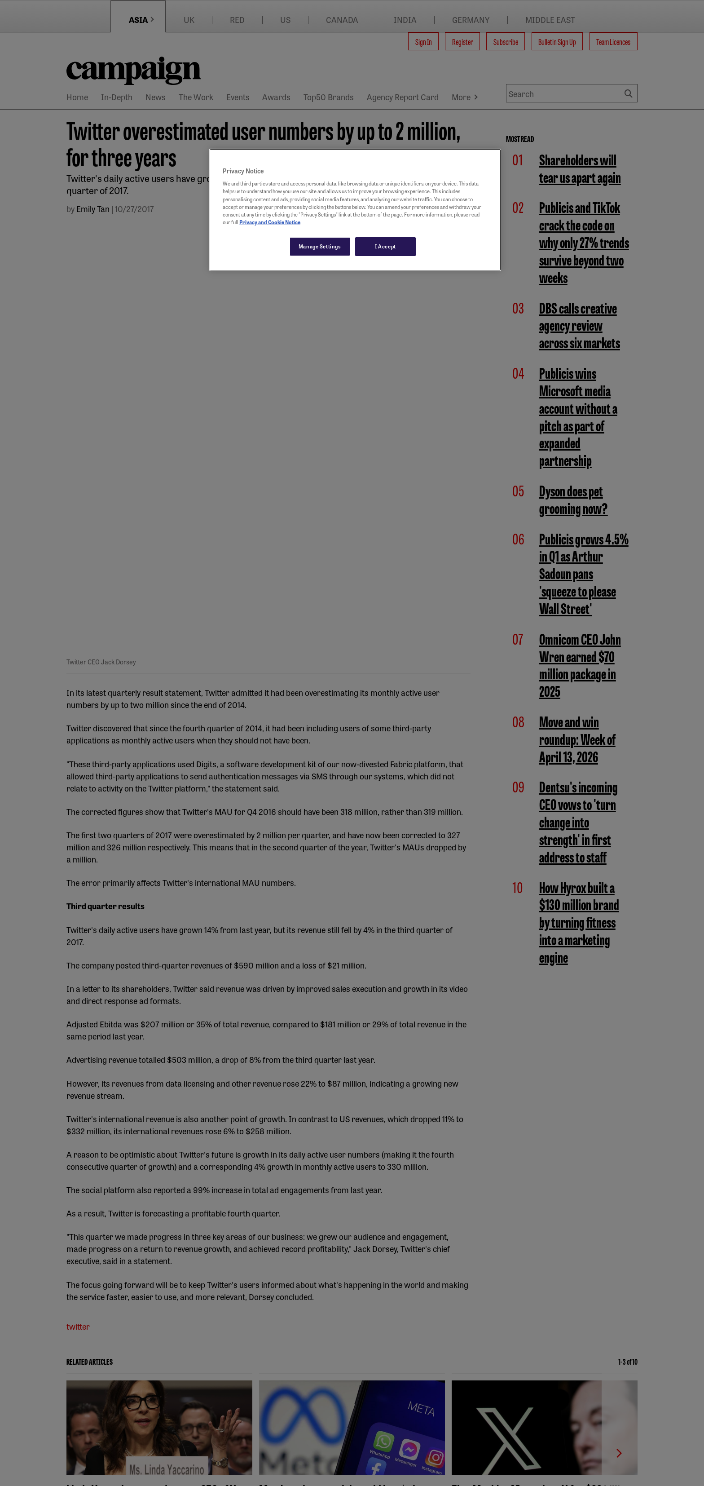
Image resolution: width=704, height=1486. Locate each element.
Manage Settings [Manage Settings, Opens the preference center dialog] (320, 246)
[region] (355, 210)
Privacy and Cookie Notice (269, 222)
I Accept (385, 246)
